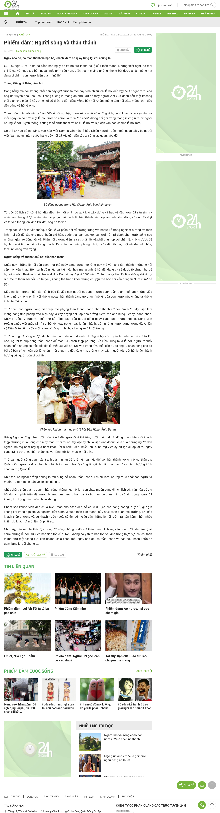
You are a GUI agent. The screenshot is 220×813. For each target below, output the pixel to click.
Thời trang (208, 13)
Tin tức (30, 13)
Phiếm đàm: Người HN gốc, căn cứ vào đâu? (77, 658)
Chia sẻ (145, 50)
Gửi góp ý (35, 554)
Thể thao (172, 13)
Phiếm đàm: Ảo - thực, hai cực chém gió (127, 611)
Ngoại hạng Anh (67, 13)
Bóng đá (46, 13)
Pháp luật (71, 796)
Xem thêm (142, 670)
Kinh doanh (90, 13)
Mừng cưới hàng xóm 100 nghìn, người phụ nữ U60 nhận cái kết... (20, 708)
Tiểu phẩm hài (82, 22)
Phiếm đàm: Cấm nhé (70, 609)
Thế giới (156, 13)
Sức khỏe (124, 13)
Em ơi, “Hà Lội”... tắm (19, 656)
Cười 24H (22, 22)
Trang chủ (10, 34)
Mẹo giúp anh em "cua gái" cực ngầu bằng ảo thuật (125, 758)
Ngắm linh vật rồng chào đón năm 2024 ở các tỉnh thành (123, 737)
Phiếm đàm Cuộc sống (27, 50)
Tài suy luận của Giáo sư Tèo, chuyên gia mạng (126, 658)
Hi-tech (140, 13)
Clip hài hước (43, 22)
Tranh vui (62, 22)
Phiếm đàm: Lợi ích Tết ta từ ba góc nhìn (26, 611)
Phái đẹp (189, 13)
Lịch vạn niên (162, 5)
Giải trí (108, 13)
